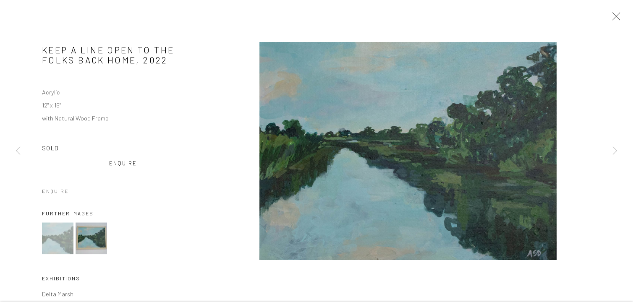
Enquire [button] (123, 164)
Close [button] (614, 19)
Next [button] (615, 151)
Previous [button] (18, 151)
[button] (57, 239)
